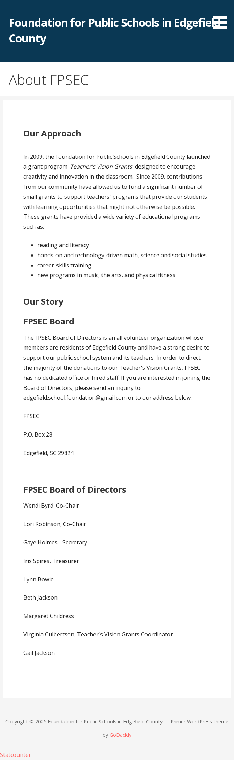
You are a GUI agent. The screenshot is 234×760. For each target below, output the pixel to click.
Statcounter (15, 755)
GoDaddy (120, 734)
